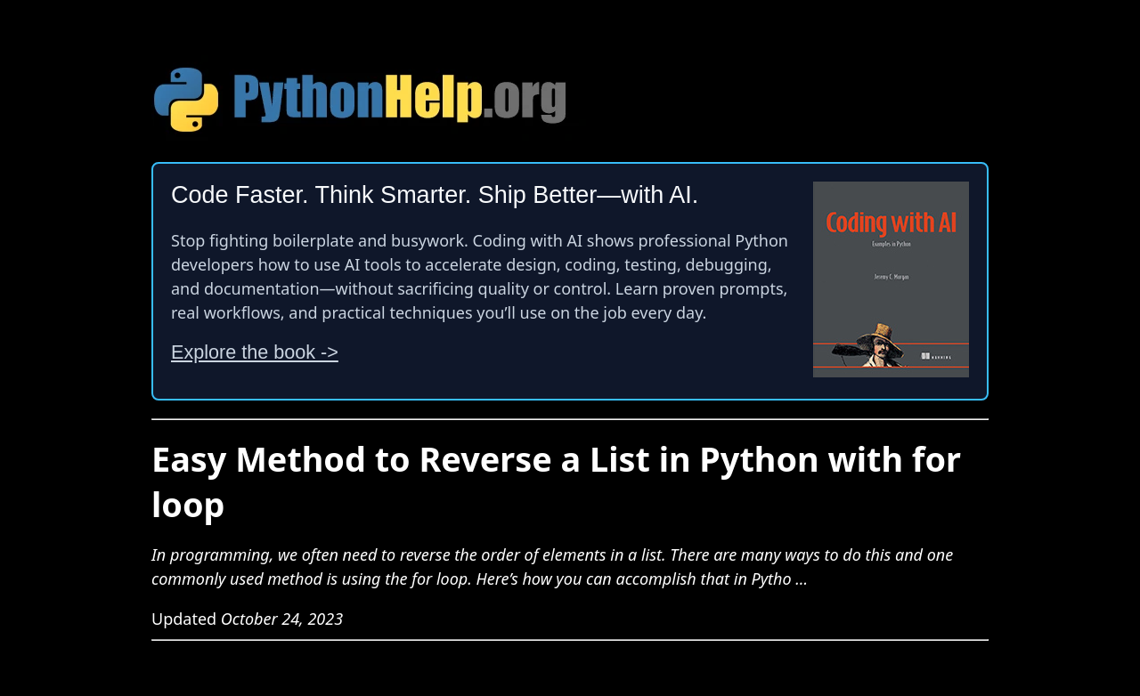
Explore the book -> (254, 352)
